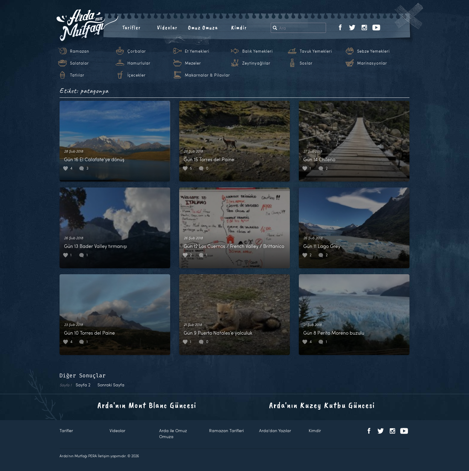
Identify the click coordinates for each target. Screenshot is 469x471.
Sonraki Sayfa (111, 385)
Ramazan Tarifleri (226, 430)
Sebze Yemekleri (373, 51)
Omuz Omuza (203, 27)
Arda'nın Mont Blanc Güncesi (147, 405)
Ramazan (79, 51)
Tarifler (131, 27)
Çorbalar (136, 51)
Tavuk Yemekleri (316, 51)
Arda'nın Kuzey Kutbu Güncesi (322, 405)
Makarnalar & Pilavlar (207, 75)
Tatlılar (77, 75)
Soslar (306, 63)
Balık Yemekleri (257, 51)
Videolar (167, 27)
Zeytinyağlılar (256, 63)
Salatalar (79, 63)
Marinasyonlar (372, 63)
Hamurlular (138, 63)
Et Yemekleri (197, 51)
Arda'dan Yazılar (275, 430)
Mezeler (193, 63)
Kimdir (239, 27)
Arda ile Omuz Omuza (173, 433)
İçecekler (136, 75)
